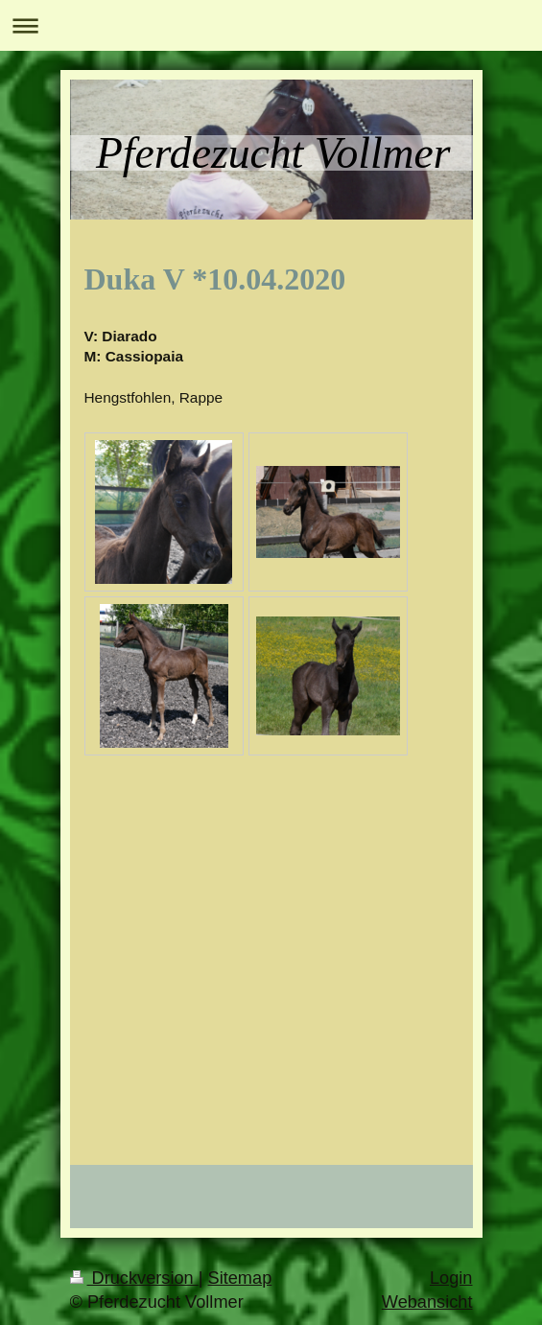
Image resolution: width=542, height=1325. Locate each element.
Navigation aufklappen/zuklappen (271, 25)
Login (451, 1278)
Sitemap (240, 1278)
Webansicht (427, 1302)
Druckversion (134, 1278)
